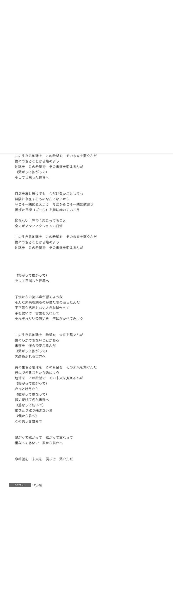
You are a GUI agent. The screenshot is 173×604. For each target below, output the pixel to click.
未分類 (38, 485)
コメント (17, 520)
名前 (14, 573)
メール (15, 594)
